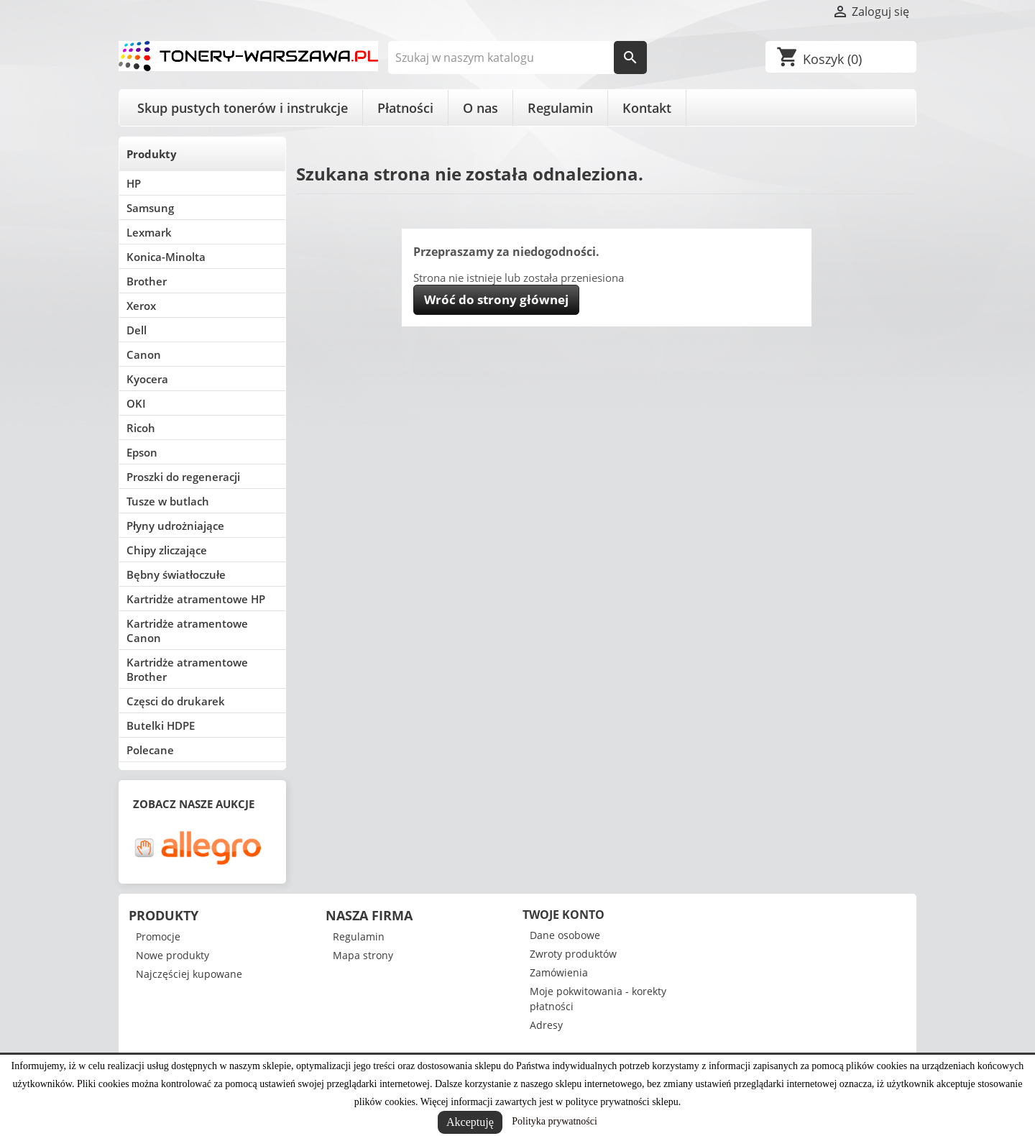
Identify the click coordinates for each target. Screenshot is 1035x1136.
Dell (136, 330)
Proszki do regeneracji (183, 476)
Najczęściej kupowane (189, 974)
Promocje (158, 936)
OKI (136, 403)
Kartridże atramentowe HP (195, 599)
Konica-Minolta (166, 256)
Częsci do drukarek (175, 701)
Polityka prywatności (554, 1121)
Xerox (141, 305)
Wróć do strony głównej (496, 299)
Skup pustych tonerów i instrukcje (242, 107)
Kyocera (147, 379)
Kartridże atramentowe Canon (187, 630)
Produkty (151, 154)
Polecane (150, 750)
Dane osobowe (565, 935)
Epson (141, 452)
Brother (146, 281)
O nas (480, 107)
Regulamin (560, 107)
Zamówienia (559, 972)
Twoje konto (563, 914)
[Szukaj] (518, 57)
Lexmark (149, 232)
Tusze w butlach (167, 501)
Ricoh (140, 428)
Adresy (546, 1025)
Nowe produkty (172, 955)
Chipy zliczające (166, 550)
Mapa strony (363, 955)
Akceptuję (470, 1122)
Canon (143, 354)
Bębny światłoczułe (176, 574)
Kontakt (646, 107)
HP (133, 183)
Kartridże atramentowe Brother (187, 669)
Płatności (405, 107)
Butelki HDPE (160, 725)
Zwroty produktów (573, 954)
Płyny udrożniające (175, 525)
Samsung (150, 208)
